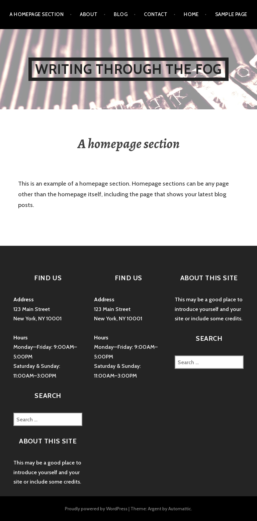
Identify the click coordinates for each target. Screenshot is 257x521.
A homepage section (37, 14)
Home (191, 14)
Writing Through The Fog (128, 69)
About (88, 14)
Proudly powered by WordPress (96, 509)
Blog (120, 14)
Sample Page (231, 14)
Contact (155, 14)
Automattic (179, 509)
